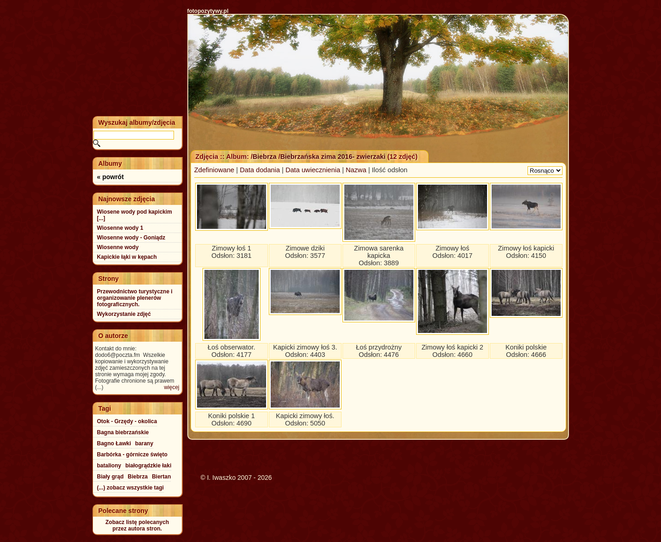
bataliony (109, 465)
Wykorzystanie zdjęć (124, 314)
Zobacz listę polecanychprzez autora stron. (137, 525)
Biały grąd (110, 476)
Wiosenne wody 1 (120, 228)
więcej (171, 387)
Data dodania (260, 170)
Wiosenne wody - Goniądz (131, 237)
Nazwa (356, 170)
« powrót (110, 177)
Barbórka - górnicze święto (132, 454)
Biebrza (265, 156)
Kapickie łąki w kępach (127, 257)
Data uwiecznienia (312, 170)
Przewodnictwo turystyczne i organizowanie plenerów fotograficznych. (135, 298)
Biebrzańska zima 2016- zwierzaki (333, 156)
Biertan (161, 476)
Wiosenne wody (118, 247)
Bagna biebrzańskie (123, 432)
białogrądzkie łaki (148, 465)
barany (144, 443)
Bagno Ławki (114, 443)
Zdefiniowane (214, 170)
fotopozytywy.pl (208, 11)
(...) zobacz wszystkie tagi (130, 487)
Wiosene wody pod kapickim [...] (134, 215)
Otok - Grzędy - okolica (127, 421)
